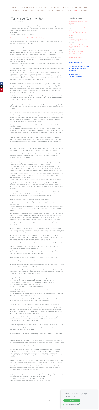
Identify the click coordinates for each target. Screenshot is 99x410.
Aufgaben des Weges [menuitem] (28, 11)
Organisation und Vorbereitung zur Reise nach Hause (78, 23)
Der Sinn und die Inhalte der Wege (77, 27)
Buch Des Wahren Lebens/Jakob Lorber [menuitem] (75, 8)
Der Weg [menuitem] (50, 11)
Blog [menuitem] (75, 11)
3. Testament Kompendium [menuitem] (27, 8)
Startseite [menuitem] (14, 8)
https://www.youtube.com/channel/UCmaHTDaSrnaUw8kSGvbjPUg (27, 38)
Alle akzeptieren (72, 400)
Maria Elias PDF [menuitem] (60, 11)
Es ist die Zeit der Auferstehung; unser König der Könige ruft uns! (78, 40)
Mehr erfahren (67, 396)
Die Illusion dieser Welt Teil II (75, 57)
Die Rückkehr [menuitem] (41, 11)
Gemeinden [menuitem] (15, 11)
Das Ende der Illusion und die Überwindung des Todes (76, 53)
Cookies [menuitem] (49, 401)
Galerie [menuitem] (70, 11)
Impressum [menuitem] (83, 11)
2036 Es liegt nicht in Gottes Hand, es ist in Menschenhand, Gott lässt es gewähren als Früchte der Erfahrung (79, 47)
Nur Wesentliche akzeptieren (72, 404)
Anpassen (73, 396)
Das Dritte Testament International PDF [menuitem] (49, 8)
